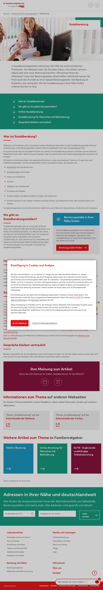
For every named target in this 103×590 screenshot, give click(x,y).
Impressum (35, 300)
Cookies (76, 297)
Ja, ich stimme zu (20, 323)
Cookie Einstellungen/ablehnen (44, 323)
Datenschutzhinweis (19, 300)
